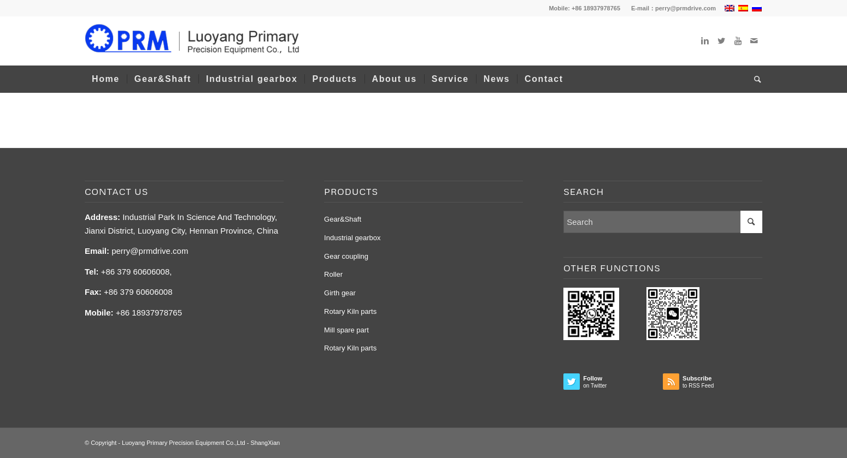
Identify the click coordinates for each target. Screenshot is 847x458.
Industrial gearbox (352, 238)
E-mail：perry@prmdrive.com (673, 8)
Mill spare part (346, 330)
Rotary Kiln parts (350, 311)
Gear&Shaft (342, 219)
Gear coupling (346, 256)
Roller (333, 274)
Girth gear (340, 293)
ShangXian (265, 442)
